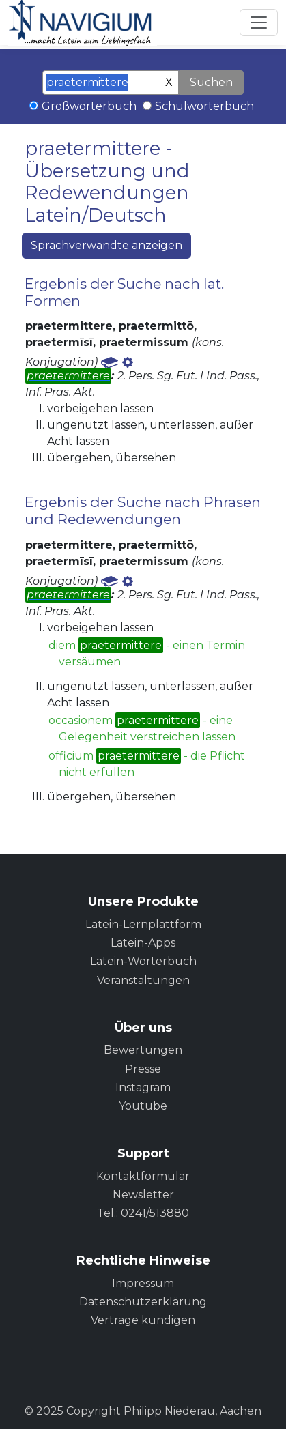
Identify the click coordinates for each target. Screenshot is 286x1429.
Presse (143, 1069)
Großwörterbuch (89, 106)
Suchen (211, 82)
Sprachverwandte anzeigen (106, 245)
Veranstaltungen (143, 980)
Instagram (143, 1087)
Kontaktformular (143, 1176)
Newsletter (143, 1194)
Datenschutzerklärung (143, 1301)
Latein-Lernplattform (143, 924)
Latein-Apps (143, 942)
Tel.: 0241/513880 (143, 1213)
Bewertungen (143, 1049)
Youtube (143, 1105)
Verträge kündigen (143, 1320)
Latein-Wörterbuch (143, 961)
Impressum (143, 1283)
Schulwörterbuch (204, 106)
